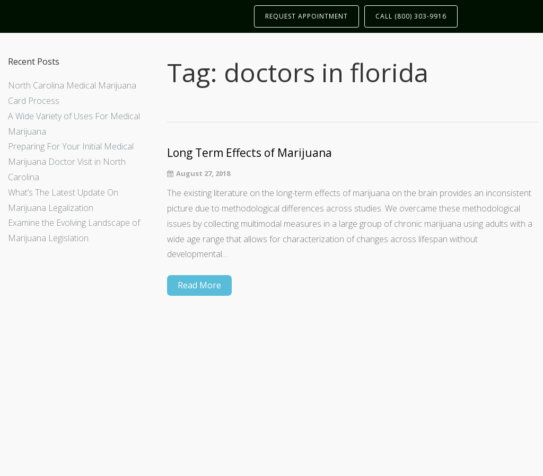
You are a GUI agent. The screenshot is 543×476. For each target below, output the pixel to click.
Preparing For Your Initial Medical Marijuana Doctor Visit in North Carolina (71, 161)
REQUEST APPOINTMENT (306, 16)
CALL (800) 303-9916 (410, 16)
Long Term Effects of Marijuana (249, 153)
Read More (199, 285)
